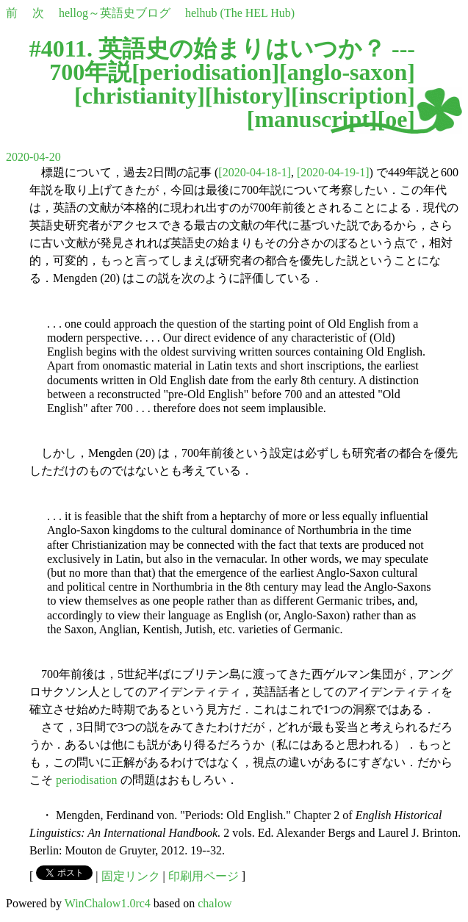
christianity (139, 95)
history (247, 95)
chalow (214, 903)
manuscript (311, 119)
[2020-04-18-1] (254, 172)
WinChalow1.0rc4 (108, 903)
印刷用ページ (203, 876)
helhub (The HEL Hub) (240, 13)
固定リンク (130, 876)
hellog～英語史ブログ (114, 13)
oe (396, 119)
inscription (353, 95)
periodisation (206, 72)
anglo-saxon (347, 72)
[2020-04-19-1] (333, 172)
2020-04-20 (33, 157)
